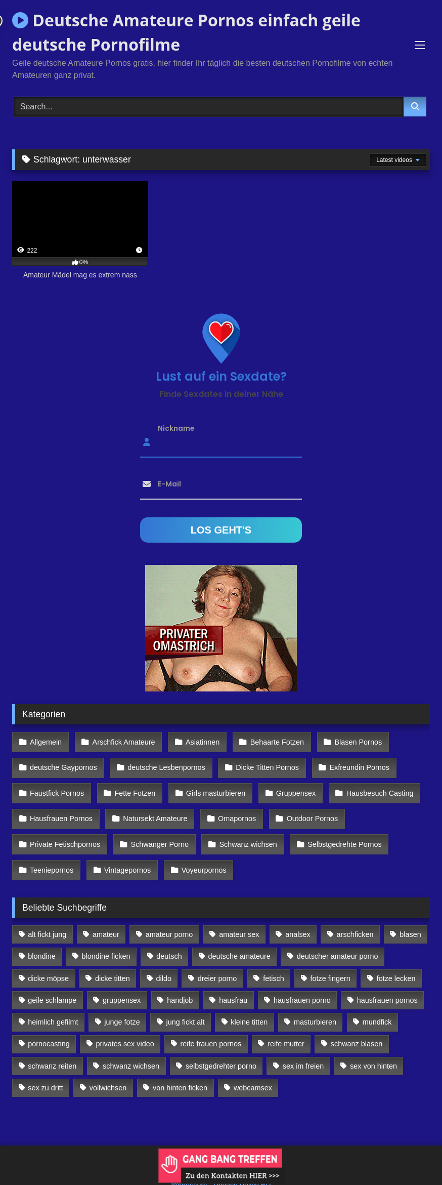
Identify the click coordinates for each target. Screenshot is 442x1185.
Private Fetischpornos (64, 829)
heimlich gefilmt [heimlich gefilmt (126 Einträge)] (53, 1000)
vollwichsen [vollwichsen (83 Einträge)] (108, 1066)
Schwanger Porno (157, 829)
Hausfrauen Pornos (60, 807)
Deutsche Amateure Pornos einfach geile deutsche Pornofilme (186, 32)
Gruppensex (288, 785)
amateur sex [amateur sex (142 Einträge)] (239, 913)
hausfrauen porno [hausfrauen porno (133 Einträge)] (302, 978)
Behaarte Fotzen (270, 741)
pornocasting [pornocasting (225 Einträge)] (48, 1022)
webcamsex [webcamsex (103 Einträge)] (253, 1066)
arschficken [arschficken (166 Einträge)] (355, 913)
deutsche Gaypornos (63, 763)
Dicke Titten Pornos (262, 763)
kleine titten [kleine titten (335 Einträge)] (249, 1000)
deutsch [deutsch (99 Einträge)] (169, 934)
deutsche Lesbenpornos (164, 763)
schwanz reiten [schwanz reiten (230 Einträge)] (52, 1044)
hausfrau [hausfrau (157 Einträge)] (233, 978)
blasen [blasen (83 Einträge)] (410, 913)
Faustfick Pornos (56, 785)
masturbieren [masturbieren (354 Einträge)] (315, 1000)
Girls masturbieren (211, 785)
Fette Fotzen (132, 785)
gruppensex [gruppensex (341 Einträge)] (122, 978)
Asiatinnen (197, 741)
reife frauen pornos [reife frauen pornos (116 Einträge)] (211, 1022)
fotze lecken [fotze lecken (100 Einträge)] (396, 956)
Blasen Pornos (349, 741)
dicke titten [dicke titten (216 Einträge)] (112, 956)
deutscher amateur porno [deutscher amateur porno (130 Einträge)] (337, 934)
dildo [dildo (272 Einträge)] (163, 956)
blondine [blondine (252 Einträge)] (41, 934)
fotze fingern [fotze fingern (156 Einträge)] (330, 956)
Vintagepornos (124, 850)
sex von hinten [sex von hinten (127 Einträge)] (373, 1044)
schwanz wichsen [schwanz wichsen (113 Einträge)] (131, 1044)
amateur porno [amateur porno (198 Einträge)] (169, 913)
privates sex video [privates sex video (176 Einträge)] (125, 1022)
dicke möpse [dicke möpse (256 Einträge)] (48, 956)
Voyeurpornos (199, 850)
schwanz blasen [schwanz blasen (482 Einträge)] (356, 1022)
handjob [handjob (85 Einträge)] (180, 978)
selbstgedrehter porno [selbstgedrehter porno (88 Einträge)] (221, 1044)
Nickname (176, 428)
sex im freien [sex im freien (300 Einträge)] (303, 1044)
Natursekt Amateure (152, 807)
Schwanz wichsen (243, 829)
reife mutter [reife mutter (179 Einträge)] (286, 1022)
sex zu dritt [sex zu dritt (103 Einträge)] (45, 1066)
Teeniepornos (51, 850)
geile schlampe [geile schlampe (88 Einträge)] (52, 978)
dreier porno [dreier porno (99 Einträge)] (217, 956)
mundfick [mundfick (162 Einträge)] (377, 1000)
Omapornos (232, 807)
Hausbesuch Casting (371, 785)
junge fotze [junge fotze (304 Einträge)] (122, 1000)
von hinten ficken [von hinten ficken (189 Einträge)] (180, 1066)
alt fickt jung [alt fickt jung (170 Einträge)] (47, 913)
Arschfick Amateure (121, 741)
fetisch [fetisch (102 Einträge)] (273, 956)
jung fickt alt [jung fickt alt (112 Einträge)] (185, 1000)
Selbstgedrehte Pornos (337, 829)
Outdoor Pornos (305, 807)
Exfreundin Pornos (352, 763)
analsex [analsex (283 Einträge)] (298, 913)
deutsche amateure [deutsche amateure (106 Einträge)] (239, 934)
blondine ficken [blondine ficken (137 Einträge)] (106, 934)
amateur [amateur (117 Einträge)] (106, 913)
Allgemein (45, 741)
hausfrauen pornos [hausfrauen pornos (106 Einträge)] (387, 978)
